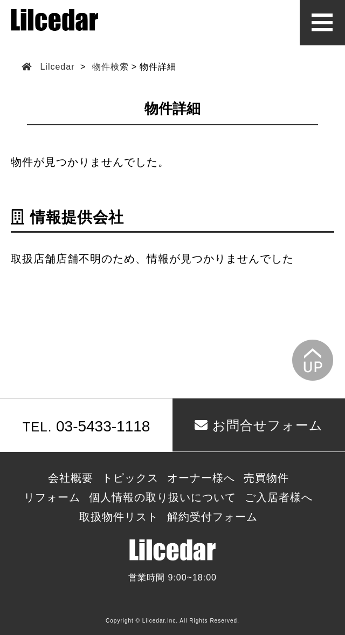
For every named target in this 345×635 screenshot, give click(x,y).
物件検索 (110, 66)
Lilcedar (57, 66)
